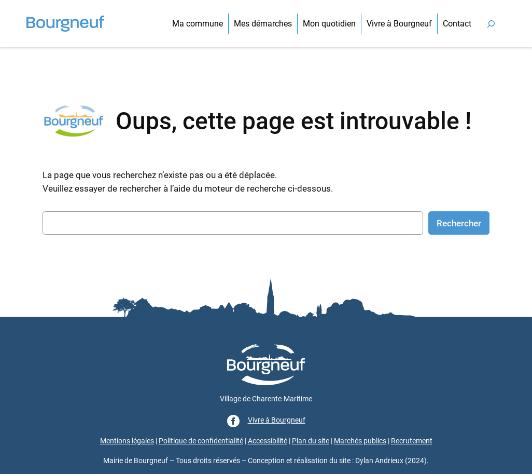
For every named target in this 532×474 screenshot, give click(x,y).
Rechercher (459, 223)
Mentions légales (127, 441)
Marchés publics (360, 441)
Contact (457, 24)
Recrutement (411, 441)
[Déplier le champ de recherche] (491, 23)
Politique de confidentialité (201, 441)
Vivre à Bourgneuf (399, 24)
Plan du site (310, 441)
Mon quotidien (329, 24)
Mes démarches (263, 24)
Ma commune (197, 24)
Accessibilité (267, 441)
